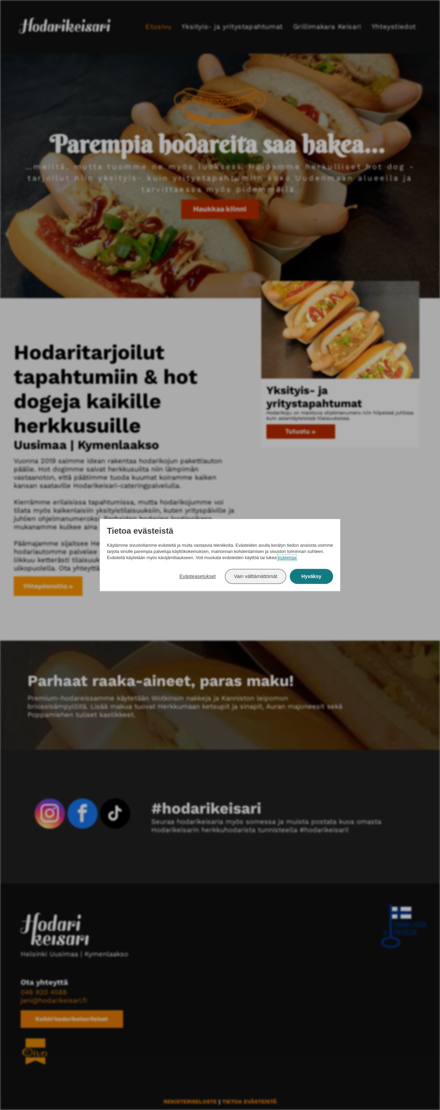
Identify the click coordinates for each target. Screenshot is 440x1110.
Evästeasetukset (197, 576)
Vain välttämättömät (255, 576)
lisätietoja (287, 558)
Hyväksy (311, 576)
